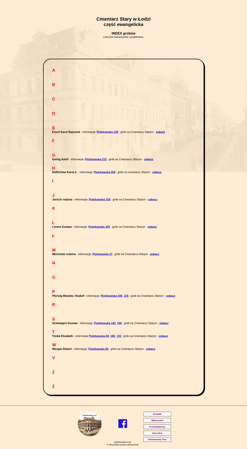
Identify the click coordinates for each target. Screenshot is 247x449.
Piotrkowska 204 (104, 172)
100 (119, 323)
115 (126, 295)
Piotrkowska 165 (111, 295)
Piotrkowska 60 (99, 336)
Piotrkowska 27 (102, 254)
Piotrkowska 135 (107, 132)
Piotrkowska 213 (95, 159)
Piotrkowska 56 (98, 348)
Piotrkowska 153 (99, 199)
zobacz (160, 132)
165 (112, 336)
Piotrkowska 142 (105, 323)
